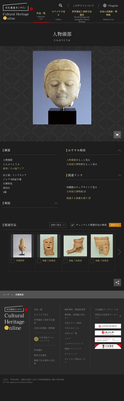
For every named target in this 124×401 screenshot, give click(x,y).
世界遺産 (38, 349)
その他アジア (17, 168)
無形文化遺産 (40, 355)
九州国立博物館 (74, 164)
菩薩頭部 (20, 260)
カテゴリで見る (58, 16)
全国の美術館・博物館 (108, 16)
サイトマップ (71, 353)
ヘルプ (68, 338)
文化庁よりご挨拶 (73, 322)
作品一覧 (41, 16)
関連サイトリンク (73, 348)
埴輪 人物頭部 (48, 260)
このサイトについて (83, 5)
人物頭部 (71, 160)
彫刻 (5, 168)
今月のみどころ (72, 327)
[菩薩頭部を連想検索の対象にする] (13, 261)
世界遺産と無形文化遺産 (82, 16)
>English (110, 5)
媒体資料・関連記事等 (75, 309)
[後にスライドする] (118, 252)
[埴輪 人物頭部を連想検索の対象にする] (39, 261)
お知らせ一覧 (71, 333)
